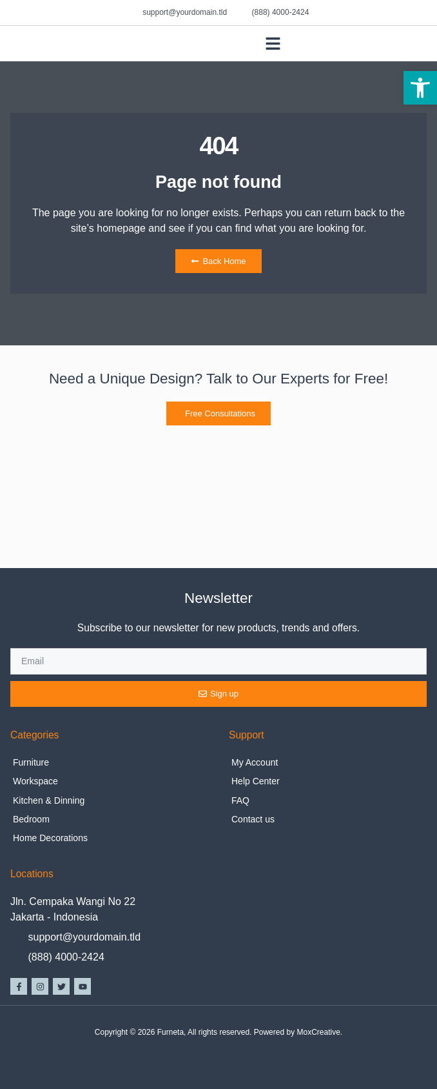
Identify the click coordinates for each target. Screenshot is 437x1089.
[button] (420, 88)
